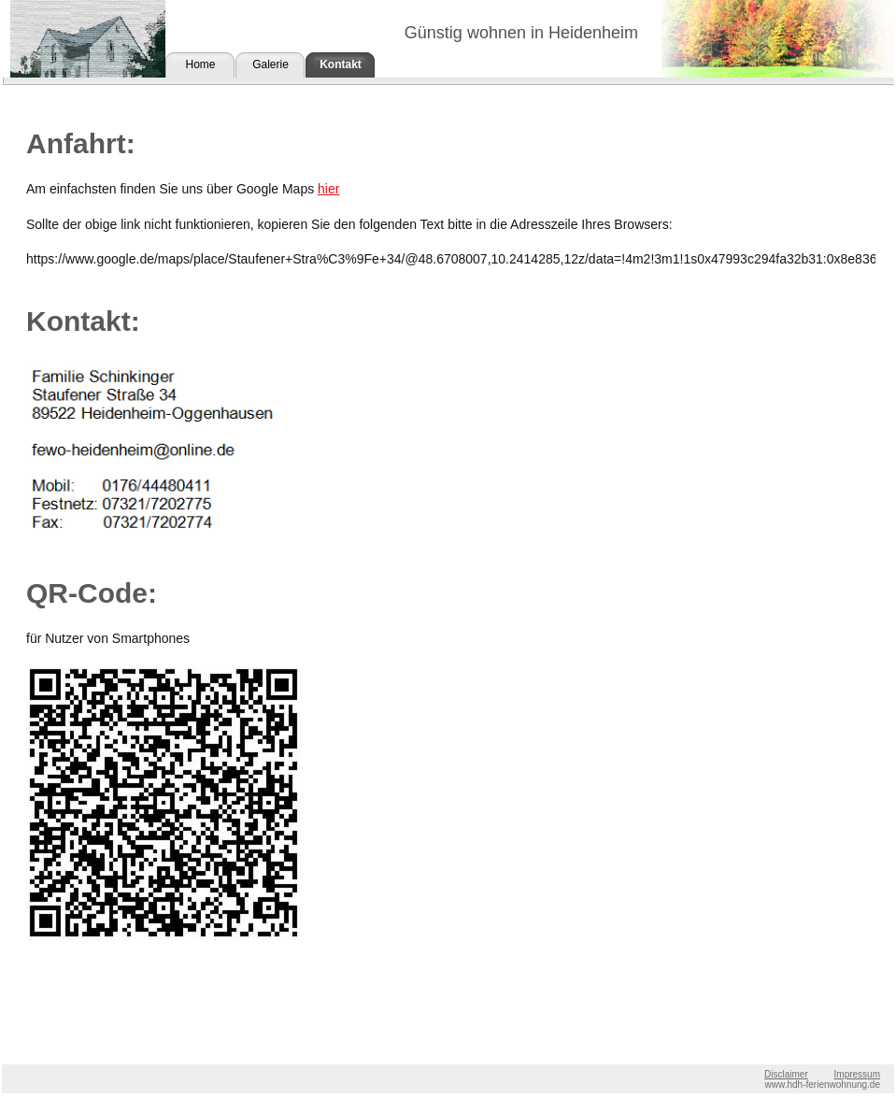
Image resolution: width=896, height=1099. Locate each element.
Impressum (857, 1074)
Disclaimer (786, 1074)
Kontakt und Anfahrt (341, 68)
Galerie (270, 64)
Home (200, 64)
